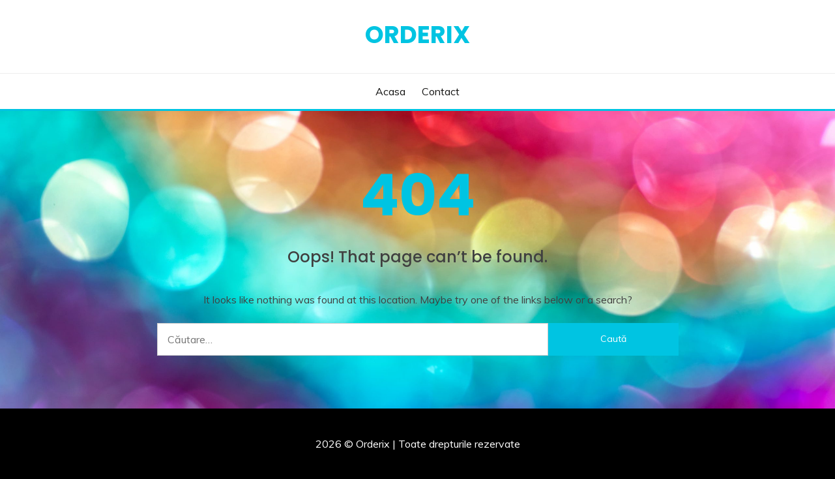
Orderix (417, 35)
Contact (441, 91)
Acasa (390, 91)
